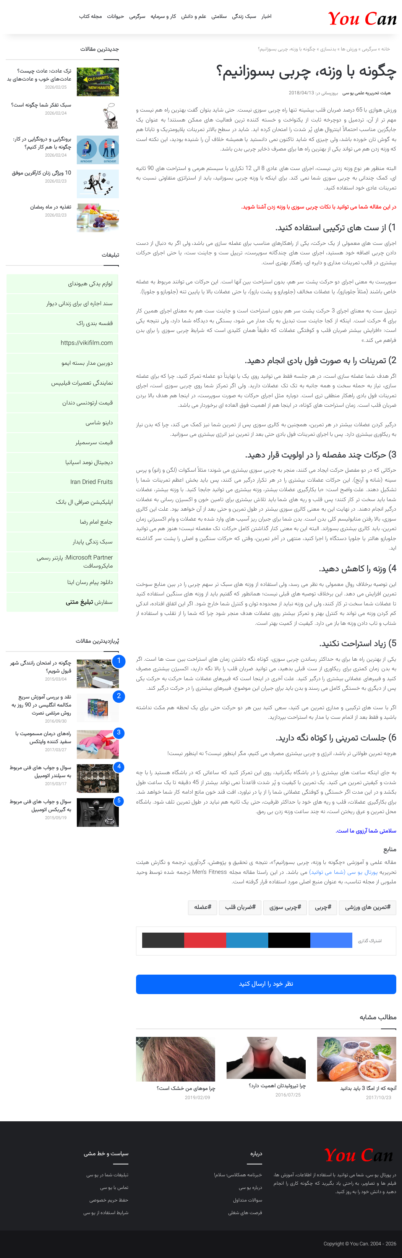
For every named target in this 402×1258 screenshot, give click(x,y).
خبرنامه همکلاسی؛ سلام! (238, 1175)
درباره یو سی (250, 1188)
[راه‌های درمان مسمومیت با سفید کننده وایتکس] (98, 744)
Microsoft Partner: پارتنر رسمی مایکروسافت (75, 562)
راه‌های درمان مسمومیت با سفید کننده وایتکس (43, 738)
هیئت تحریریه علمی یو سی (366, 93)
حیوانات (115, 17)
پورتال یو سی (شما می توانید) (343, 872)
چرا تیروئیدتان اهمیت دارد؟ (277, 1086)
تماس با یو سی (114, 1188)
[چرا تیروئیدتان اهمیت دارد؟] (266, 1058)
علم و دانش (193, 17)
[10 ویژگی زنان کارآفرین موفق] (98, 184)
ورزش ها (349, 49)
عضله (200, 907)
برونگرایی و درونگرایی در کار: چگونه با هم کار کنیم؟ (42, 143)
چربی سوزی (283, 907)
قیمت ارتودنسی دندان (87, 403)
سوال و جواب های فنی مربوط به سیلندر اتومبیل (40, 772)
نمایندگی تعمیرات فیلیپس (82, 383)
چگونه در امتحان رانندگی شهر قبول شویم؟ (40, 667)
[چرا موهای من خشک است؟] (175, 1059)
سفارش (89, 602)
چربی (321, 907)
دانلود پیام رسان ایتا (90, 583)
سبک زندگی (244, 17)
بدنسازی (328, 49)
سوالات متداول (247, 1200)
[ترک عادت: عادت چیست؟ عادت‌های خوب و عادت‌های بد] (98, 82)
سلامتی (219, 17)
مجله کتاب (90, 17)
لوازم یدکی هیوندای (90, 284)
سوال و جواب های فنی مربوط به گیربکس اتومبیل (40, 806)
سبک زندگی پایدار (93, 542)
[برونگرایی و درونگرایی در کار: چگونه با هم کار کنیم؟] (98, 150)
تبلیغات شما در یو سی (107, 1175)
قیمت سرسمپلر (94, 443)
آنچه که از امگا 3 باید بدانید (368, 1089)
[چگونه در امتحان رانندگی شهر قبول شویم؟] (98, 674)
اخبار (266, 17)
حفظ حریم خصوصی (108, 1200)
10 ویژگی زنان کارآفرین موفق (41, 173)
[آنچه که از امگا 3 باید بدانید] (356, 1059)
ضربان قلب (238, 907)
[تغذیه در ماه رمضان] (98, 218)
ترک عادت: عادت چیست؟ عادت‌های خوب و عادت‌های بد (39, 75)
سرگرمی (137, 17)
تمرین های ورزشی (366, 907)
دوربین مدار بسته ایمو (87, 363)
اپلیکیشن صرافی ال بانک (84, 502)
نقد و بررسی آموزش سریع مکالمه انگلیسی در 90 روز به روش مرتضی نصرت (41, 705)
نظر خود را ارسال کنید (266, 984)
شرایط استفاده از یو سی (105, 1213)
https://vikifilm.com (87, 344)
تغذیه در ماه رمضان (50, 207)
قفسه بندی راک (94, 324)
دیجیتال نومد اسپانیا (89, 463)
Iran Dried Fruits (91, 483)
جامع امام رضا (96, 522)
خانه (388, 49)
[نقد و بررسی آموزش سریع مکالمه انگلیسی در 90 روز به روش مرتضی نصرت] (98, 708)
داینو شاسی (99, 423)
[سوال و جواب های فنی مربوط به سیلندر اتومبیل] (98, 778)
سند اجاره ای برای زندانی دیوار (79, 304)
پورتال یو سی (378, 1175)
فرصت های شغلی (245, 1213)
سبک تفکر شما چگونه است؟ (41, 105)
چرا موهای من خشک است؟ (186, 1089)
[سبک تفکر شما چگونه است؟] (98, 116)
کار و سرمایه (163, 17)
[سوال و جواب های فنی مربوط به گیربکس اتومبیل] (98, 812)
